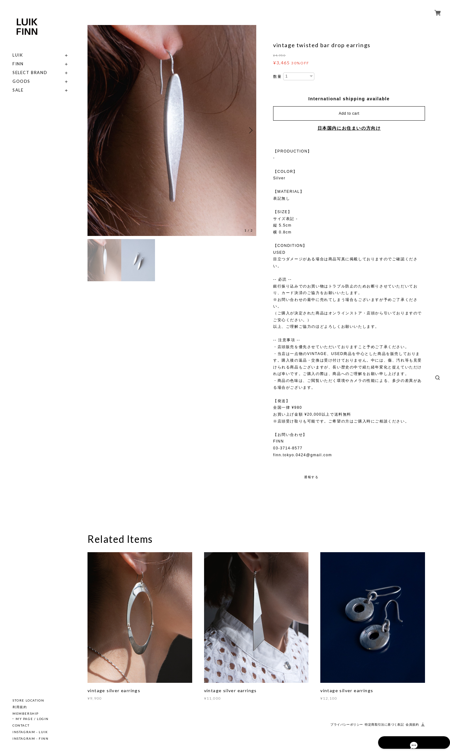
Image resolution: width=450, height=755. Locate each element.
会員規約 (412, 724)
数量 (277, 76)
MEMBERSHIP (25, 713)
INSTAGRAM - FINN (30, 738)
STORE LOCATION (28, 700)
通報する (311, 477)
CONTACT (20, 725)
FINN (17, 64)
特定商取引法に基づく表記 (384, 724)
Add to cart (349, 113)
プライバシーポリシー (346, 724)
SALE (17, 90)
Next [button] (250, 130)
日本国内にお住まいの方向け (349, 128)
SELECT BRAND (29, 73)
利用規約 (19, 707)
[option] (172, 130)
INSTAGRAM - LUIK (30, 732)
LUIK (17, 55)
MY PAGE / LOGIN (32, 719)
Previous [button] (94, 130)
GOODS (21, 81)
